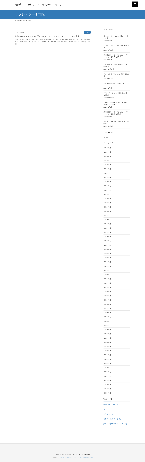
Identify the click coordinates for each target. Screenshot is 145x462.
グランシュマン (109, 414)
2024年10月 (108, 160)
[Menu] (135, 4)
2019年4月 (107, 300)
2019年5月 (107, 296)
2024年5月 (107, 165)
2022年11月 (108, 190)
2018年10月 (108, 325)
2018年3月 (107, 355)
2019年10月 (108, 274)
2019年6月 (107, 291)
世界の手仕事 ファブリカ (113, 419)
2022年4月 (107, 203)
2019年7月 (107, 287)
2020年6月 (107, 258)
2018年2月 (107, 359)
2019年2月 (107, 308)
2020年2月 (107, 262)
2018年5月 (107, 346)
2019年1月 (107, 312)
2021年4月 (107, 232)
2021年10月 (108, 219)
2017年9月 (107, 380)
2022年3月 (107, 207)
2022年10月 (108, 194)
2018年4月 (107, 351)
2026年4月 (107, 148)
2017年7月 (107, 389)
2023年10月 (108, 173)
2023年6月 (107, 177)
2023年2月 (107, 181)
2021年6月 (107, 224)
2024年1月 (107, 169)
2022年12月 (108, 186)
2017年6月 (107, 393)
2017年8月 (107, 384)
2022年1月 (107, 211)
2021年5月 (107, 228)
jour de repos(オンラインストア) (115, 424)
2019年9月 (107, 279)
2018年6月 (107, 342)
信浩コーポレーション (112, 404)
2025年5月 (107, 152)
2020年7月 (107, 253)
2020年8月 (107, 249)
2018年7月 (107, 338)
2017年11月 (108, 372)
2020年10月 (108, 245)
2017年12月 (108, 367)
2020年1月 (107, 266)
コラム (87, 32)
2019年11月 (108, 270)
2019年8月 (107, 283)
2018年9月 (107, 329)
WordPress (61, 457)
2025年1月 (107, 156)
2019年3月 (107, 304)
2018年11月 (108, 321)
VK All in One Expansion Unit (85, 457)
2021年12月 (108, 215)
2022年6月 (107, 198)
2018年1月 (107, 363)
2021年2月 (107, 236)
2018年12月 (108, 317)
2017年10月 (108, 376)
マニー (106, 409)
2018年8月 (107, 334)
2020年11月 (108, 241)
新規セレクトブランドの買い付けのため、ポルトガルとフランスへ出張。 (48, 36)
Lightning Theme (71, 457)
